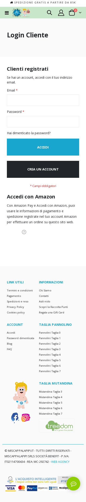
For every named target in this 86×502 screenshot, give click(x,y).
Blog (9, 343)
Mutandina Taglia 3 (50, 391)
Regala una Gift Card (51, 312)
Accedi (11, 332)
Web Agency (60, 462)
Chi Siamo (45, 290)
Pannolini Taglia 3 (50, 349)
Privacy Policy (15, 307)
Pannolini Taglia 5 (50, 360)
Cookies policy (16, 312)
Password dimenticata (20, 338)
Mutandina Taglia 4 (50, 397)
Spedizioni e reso (17, 301)
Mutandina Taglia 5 (50, 402)
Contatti (44, 296)
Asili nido (44, 301)
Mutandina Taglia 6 (50, 408)
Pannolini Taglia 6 (50, 365)
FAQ (9, 349)
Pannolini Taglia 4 (50, 354)
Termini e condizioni (20, 290)
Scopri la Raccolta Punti (53, 307)
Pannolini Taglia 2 (50, 343)
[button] (24, 231)
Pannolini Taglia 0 (50, 332)
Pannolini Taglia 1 (50, 338)
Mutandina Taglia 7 (50, 413)
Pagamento (14, 296)
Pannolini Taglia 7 (50, 371)
